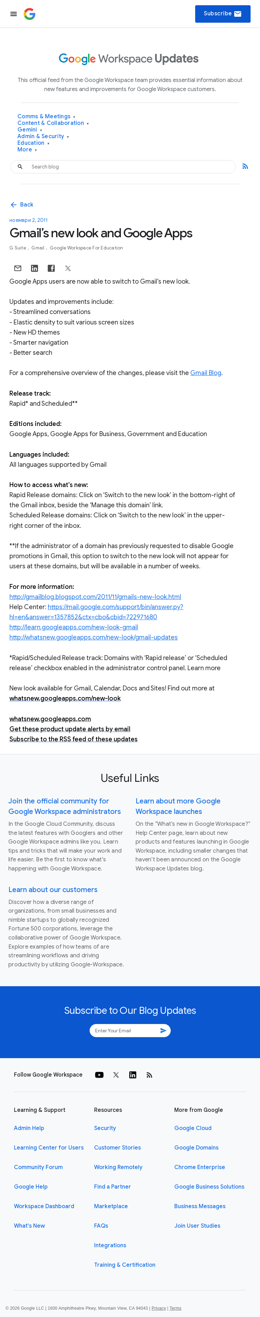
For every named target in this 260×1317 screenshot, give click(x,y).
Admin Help (29, 1128)
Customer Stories (117, 1147)
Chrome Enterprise (199, 1167)
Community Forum (38, 1167)
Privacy (159, 1308)
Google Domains (196, 1147)
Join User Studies (197, 1225)
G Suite (18, 248)
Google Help (31, 1186)
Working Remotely (118, 1167)
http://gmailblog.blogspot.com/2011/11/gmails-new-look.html (95, 597)
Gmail (38, 248)
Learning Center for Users (49, 1147)
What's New (29, 1225)
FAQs (101, 1225)
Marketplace (111, 1206)
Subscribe (223, 14)
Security (105, 1128)
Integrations (110, 1245)
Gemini (29, 130)
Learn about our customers (53, 889)
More (27, 150)
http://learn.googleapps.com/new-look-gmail (73, 627)
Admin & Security (43, 136)
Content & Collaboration (53, 123)
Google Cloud (193, 1128)
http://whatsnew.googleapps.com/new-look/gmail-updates (93, 637)
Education (33, 143)
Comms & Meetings (46, 116)
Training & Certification (124, 1265)
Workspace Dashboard (44, 1206)
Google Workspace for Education (86, 248)
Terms (175, 1308)
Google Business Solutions (209, 1186)
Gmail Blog (205, 373)
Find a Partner (112, 1186)
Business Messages (199, 1206)
